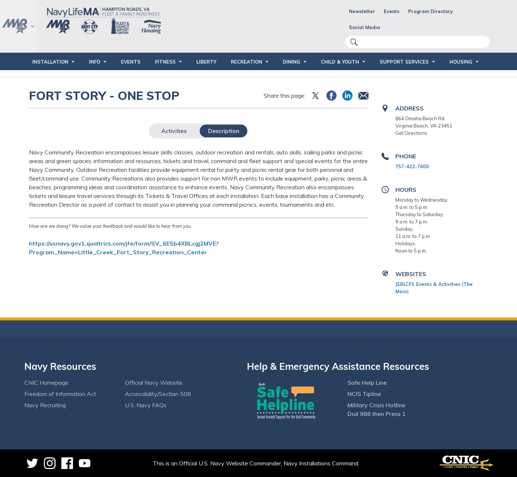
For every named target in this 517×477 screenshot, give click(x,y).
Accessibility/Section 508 (158, 393)
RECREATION (246, 62)
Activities (174, 130)
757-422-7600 (412, 166)
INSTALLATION (50, 62)
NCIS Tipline (364, 393)
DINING (291, 62)
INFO (94, 62)
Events (391, 11)
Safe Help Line (367, 382)
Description (223, 130)
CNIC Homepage (46, 382)
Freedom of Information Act (60, 393)
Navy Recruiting (45, 405)
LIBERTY (206, 62)
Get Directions (411, 133)
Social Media (364, 27)
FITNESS (165, 62)
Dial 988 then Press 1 (376, 413)
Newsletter (362, 11)
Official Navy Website (153, 382)
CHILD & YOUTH (340, 62)
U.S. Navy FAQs (146, 405)
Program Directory (430, 11)
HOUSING (460, 62)
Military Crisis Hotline (376, 405)
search (354, 42)
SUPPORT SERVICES (404, 62)
